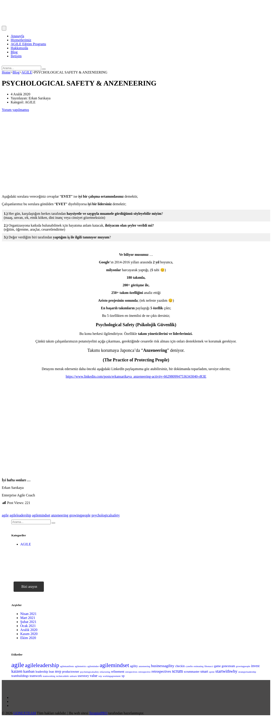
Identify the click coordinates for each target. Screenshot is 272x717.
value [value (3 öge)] (93, 676)
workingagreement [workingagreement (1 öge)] (112, 676)
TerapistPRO (98, 713)
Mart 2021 (27, 618)
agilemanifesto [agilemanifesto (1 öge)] (67, 666)
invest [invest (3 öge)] (255, 666)
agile (5, 515)
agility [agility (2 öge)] (134, 666)
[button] (29, 587)
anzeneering (59, 515)
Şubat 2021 (28, 622)
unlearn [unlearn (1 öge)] (73, 676)
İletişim (16, 56)
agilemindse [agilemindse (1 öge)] (93, 666)
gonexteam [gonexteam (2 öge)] (228, 666)
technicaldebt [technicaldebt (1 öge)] (62, 676)
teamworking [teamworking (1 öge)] (49, 676)
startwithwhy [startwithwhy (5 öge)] (226, 671)
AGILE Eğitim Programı (28, 44)
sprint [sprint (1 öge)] (211, 672)
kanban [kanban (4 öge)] (29, 671)
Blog (14, 52)
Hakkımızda (19, 48)
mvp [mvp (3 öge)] (58, 671)
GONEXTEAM (24, 713)
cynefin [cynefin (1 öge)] (189, 666)
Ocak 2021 (28, 626)
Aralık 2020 (28, 630)
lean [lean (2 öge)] (51, 671)
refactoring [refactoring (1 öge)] (105, 672)
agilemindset (41, 515)
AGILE (25, 544)
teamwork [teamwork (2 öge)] (36, 676)
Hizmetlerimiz (21, 40)
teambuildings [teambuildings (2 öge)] (20, 676)
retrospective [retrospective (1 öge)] (144, 672)
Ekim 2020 (28, 638)
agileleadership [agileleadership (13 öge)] (42, 665)
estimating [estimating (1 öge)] (198, 666)
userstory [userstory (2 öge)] (83, 676)
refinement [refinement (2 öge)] (117, 671)
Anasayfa (17, 36)
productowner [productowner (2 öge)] (70, 671)
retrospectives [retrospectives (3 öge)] (161, 671)
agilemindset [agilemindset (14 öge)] (114, 665)
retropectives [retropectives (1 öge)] (131, 672)
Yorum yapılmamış (15, 110)
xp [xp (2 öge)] (123, 676)
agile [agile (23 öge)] (17, 664)
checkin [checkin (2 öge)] (180, 666)
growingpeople (80, 515)
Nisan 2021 (28, 614)
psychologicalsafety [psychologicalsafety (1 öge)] (89, 672)
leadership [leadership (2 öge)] (41, 671)
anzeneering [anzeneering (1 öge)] (144, 666)
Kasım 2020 (29, 634)
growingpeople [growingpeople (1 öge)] (243, 666)
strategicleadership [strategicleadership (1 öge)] (247, 672)
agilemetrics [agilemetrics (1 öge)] (80, 666)
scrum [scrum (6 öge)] (177, 671)
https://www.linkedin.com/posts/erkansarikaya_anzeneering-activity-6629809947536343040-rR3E (136, 376)
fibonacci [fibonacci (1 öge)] (208, 666)
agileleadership (20, 515)
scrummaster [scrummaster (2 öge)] (191, 671)
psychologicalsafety (105, 515)
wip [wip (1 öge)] (100, 676)
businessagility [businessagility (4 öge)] (163, 666)
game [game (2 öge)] (217, 666)
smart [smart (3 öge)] (204, 671)
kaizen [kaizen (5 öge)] (16, 671)
